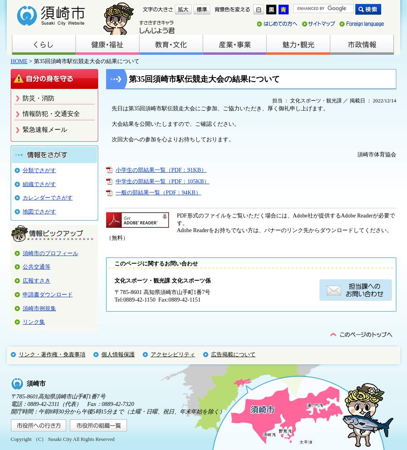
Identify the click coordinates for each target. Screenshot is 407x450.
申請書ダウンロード (48, 294)
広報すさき (36, 280)
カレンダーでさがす (48, 197)
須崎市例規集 (39, 308)
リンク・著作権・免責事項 (52, 354)
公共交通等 (36, 266)
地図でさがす (39, 211)
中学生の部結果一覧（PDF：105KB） (162, 181)
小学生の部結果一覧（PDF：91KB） (161, 170)
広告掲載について (233, 354)
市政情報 (361, 45)
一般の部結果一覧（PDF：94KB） (158, 192)
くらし (44, 45)
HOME (19, 61)
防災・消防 (38, 98)
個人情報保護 (118, 354)
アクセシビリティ (173, 354)
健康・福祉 (107, 45)
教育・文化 (171, 45)
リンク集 (34, 322)
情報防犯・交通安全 (51, 113)
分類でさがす (39, 170)
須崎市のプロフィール (50, 253)
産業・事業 (234, 45)
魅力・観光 (298, 45)
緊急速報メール (45, 129)
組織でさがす (39, 184)
